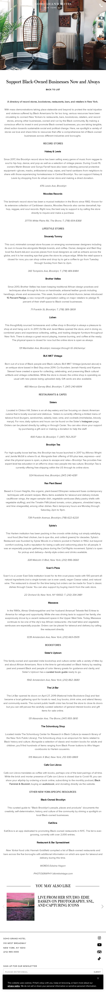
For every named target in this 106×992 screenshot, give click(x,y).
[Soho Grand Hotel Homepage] (53, 6)
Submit (97, 972)
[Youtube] (99, 945)
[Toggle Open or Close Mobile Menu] (5, 5)
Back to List (53, 89)
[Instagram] (99, 937)
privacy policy (14, 986)
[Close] (98, 978)
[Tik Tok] (99, 958)
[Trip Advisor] (99, 952)
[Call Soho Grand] (101, 6)
